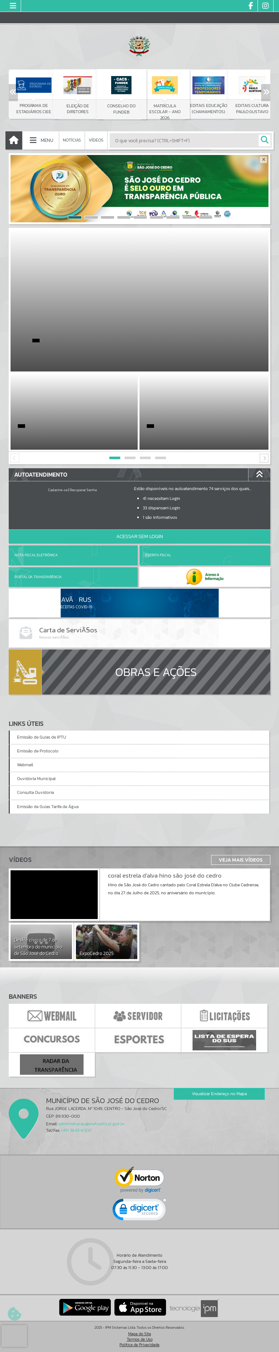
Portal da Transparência (38, 577)
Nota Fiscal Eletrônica (36, 555)
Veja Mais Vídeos (241, 859)
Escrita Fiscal (158, 555)
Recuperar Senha (83, 490)
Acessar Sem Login (139, 536)
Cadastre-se (58, 490)
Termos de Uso (140, 1339)
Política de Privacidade (139, 1345)
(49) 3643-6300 (76, 1130)
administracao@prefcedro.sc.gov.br (91, 1124)
